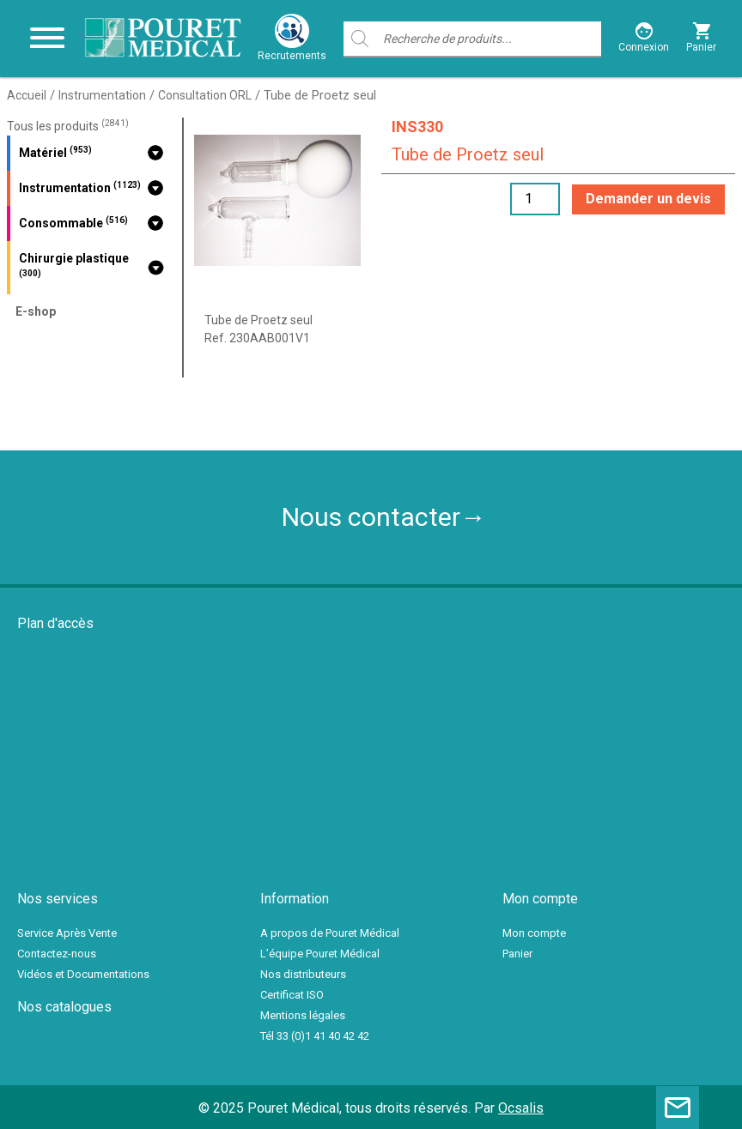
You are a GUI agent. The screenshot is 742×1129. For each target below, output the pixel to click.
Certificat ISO (292, 994)
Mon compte (534, 933)
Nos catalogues (64, 1007)
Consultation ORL (205, 95)
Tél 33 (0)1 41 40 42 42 (314, 1035)
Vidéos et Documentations (83, 974)
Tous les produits (68, 126)
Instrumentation (102, 95)
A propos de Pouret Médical (329, 933)
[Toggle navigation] (47, 38)
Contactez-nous (56, 953)
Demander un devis (648, 198)
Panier (517, 953)
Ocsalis (521, 1108)
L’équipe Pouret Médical (320, 953)
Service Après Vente (67, 933)
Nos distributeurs (303, 974)
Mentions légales (302, 1015)
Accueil (26, 95)
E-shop (35, 311)
